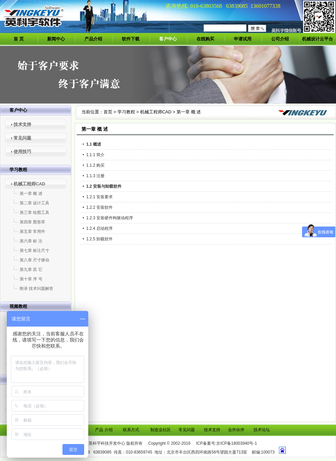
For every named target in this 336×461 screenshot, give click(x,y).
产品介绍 (93, 38)
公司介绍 (280, 38)
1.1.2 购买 (95, 165)
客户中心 (168, 38)
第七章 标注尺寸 (34, 250)
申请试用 (242, 38)
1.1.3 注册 (95, 175)
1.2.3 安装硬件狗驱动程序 (109, 218)
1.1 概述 (93, 144)
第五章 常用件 (32, 231)
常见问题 (22, 138)
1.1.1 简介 (95, 154)
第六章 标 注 (31, 241)
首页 (108, 111)
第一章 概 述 (31, 193)
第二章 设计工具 (34, 203)
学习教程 (126, 111)
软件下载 (130, 38)
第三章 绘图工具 (34, 212)
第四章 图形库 (32, 222)
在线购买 (205, 38)
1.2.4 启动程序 (99, 228)
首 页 (19, 38)
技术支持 (22, 124)
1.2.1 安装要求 (99, 197)
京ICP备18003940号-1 (236, 443)
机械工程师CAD (29, 183)
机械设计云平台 (317, 38)
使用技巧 (22, 151)
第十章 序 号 (31, 279)
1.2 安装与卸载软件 (104, 186)
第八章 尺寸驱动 (34, 260)
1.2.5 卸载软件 (99, 239)
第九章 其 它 (31, 269)
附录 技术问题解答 (36, 288)
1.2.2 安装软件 (99, 207)
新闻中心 (56, 38)
